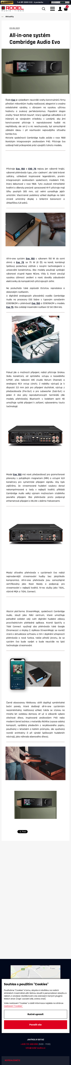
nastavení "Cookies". (13, 1006)
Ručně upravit (35, 1014)
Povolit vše (35, 1024)
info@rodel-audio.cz (35, 1048)
